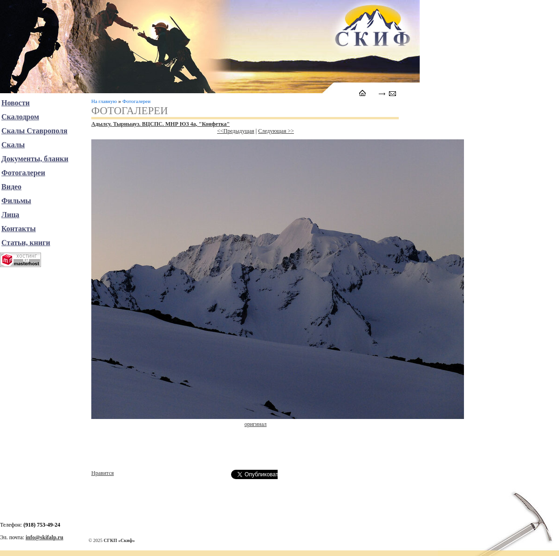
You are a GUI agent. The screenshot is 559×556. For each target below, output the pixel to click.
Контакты (18, 229)
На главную (104, 101)
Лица (10, 215)
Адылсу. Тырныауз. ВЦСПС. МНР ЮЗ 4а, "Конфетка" (160, 124)
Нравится (102, 473)
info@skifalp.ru (44, 537)
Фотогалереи (136, 101)
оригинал (256, 424)
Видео (11, 187)
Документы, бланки (34, 159)
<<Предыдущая (235, 131)
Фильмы (16, 201)
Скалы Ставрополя (34, 131)
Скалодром (20, 117)
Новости (15, 103)
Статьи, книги (25, 243)
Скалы (13, 145)
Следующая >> (276, 131)
